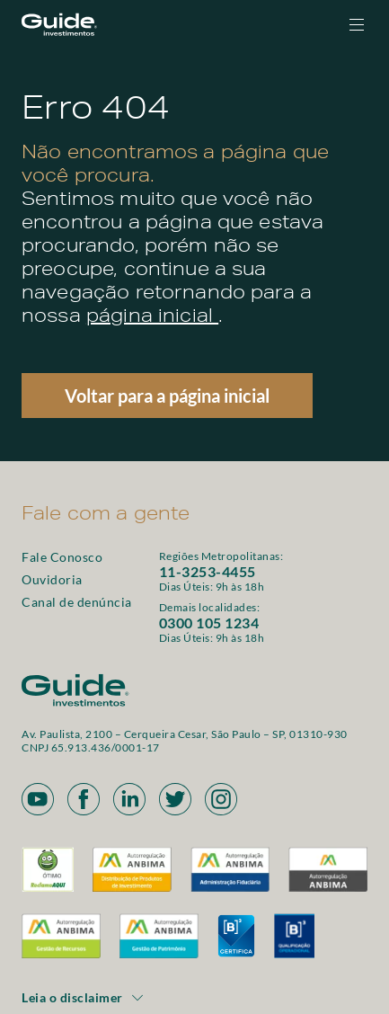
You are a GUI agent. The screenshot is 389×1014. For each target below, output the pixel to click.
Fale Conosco (62, 557)
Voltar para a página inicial (167, 395)
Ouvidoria (52, 579)
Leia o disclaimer (83, 997)
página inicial (152, 318)
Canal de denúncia (77, 601)
